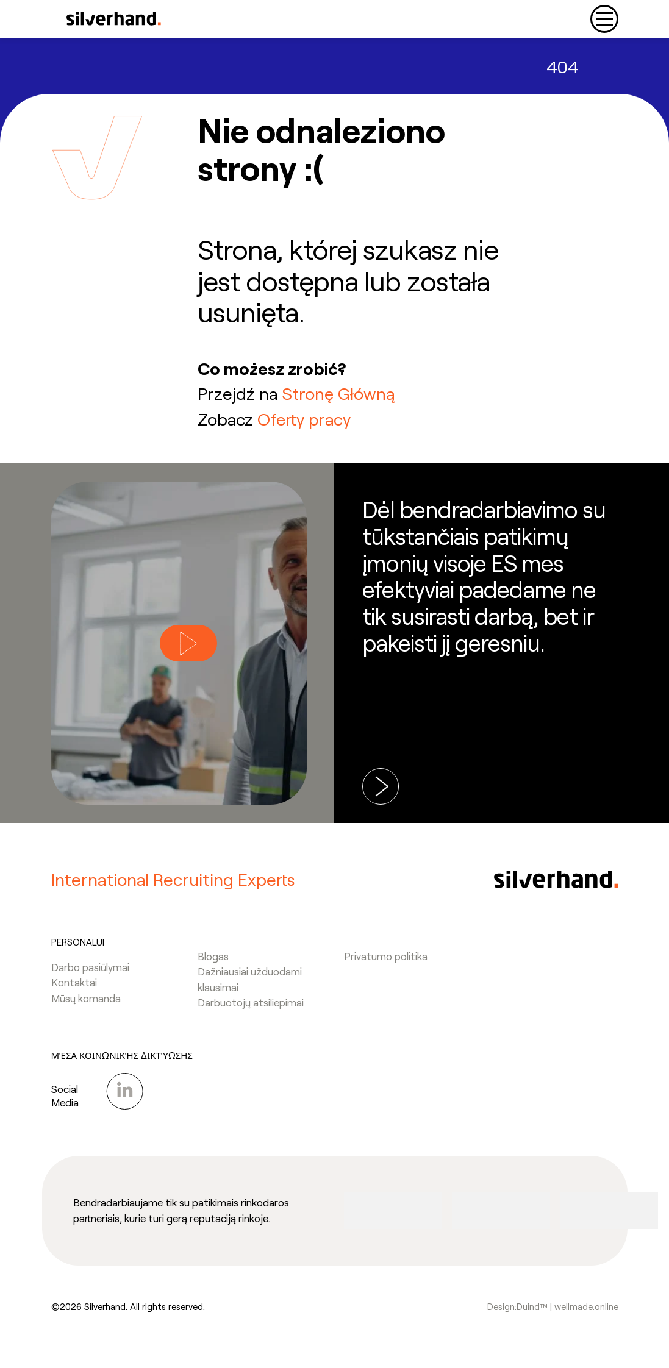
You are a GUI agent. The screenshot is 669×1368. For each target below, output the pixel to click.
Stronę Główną (339, 393)
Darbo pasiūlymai (90, 973)
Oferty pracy (304, 418)
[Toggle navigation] (604, 19)
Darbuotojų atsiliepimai (251, 1008)
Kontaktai (74, 988)
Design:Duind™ (517, 1312)
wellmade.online (586, 1312)
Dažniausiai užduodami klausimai (250, 985)
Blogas (213, 962)
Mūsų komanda (86, 1004)
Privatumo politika (386, 962)
